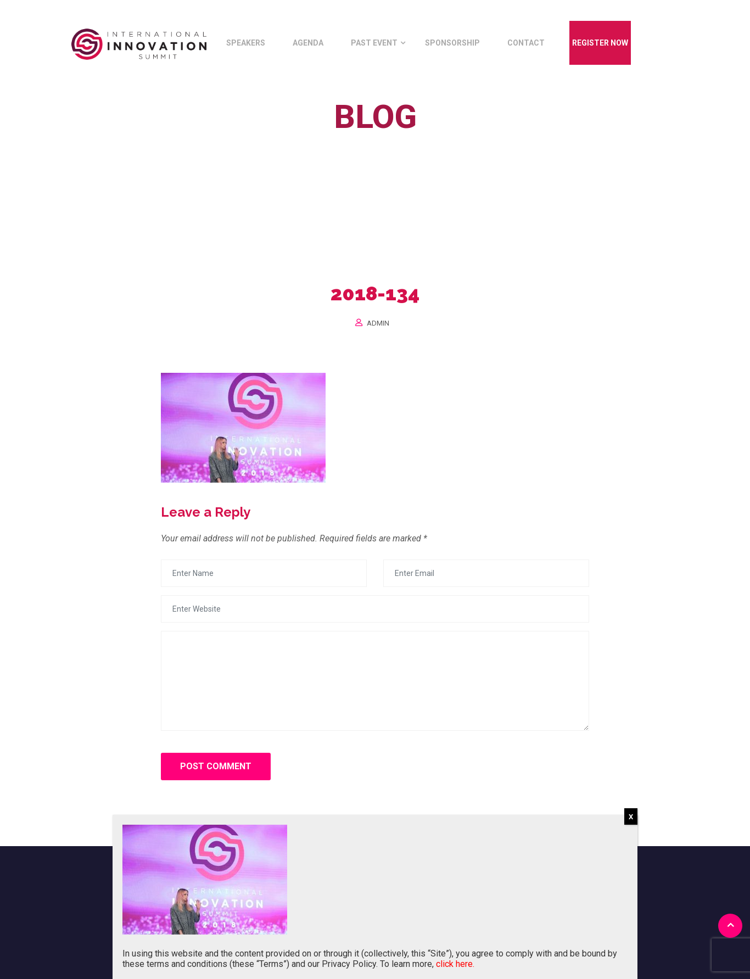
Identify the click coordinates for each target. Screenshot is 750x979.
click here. (455, 964)
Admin (378, 323)
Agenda (308, 42)
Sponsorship (452, 42)
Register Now (600, 42)
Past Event (374, 42)
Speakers (245, 42)
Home (328, 142)
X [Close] (631, 817)
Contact (526, 42)
